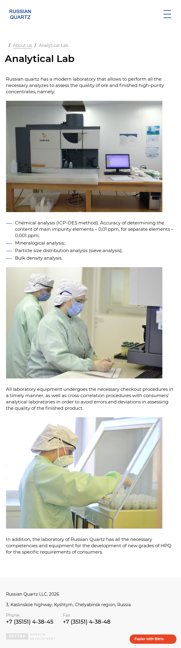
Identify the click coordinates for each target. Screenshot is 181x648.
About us (22, 45)
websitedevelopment (31, 636)
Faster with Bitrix (149, 639)
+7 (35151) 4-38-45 (29, 622)
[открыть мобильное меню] (167, 14)
